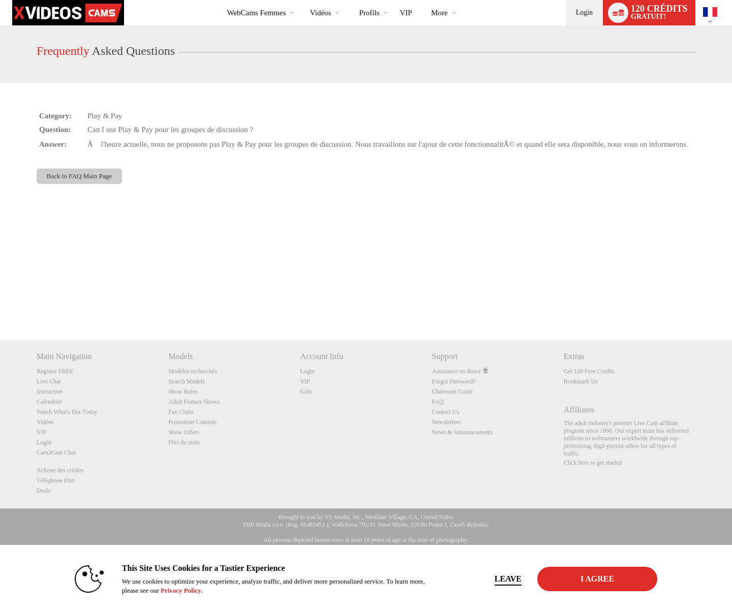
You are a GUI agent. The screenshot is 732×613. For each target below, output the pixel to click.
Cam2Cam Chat (56, 452)
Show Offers (183, 432)
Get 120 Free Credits (589, 371)
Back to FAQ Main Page (79, 176)
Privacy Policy (181, 590)
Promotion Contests (192, 422)
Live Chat (49, 381)
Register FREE (55, 371)
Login (584, 12)
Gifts (306, 391)
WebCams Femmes (256, 13)
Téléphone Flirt (55, 480)
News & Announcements (462, 432)
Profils (369, 13)
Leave (508, 578)
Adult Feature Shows (194, 401)
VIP (406, 13)
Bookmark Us (581, 381)
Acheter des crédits (60, 470)
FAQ (438, 401)
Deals (43, 490)
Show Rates (182, 391)
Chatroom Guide (452, 391)
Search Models (186, 381)
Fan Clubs (180, 411)
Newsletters (446, 422)
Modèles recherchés (192, 371)
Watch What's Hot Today (67, 411)
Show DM (0, 302)
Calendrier (50, 401)
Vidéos (320, 13)
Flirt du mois (184, 442)
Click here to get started (593, 462)
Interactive (50, 391)
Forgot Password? (454, 381)
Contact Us (446, 411)
